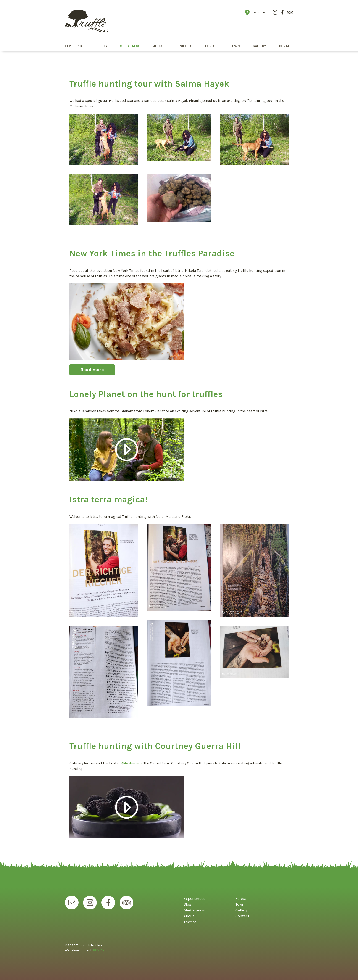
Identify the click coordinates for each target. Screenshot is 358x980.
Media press (130, 46)
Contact (286, 46)
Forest (211, 46)
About (158, 46)
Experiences (75, 46)
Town (235, 46)
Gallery (259, 46)
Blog (103, 46)
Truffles (184, 46)
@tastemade (131, 763)
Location (255, 13)
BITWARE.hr (101, 950)
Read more (92, 369)
